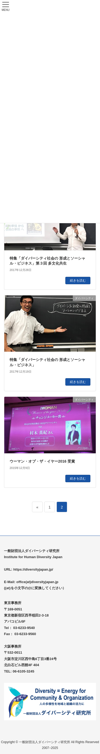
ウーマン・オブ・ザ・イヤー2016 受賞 (42, 461)
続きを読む (78, 280)
